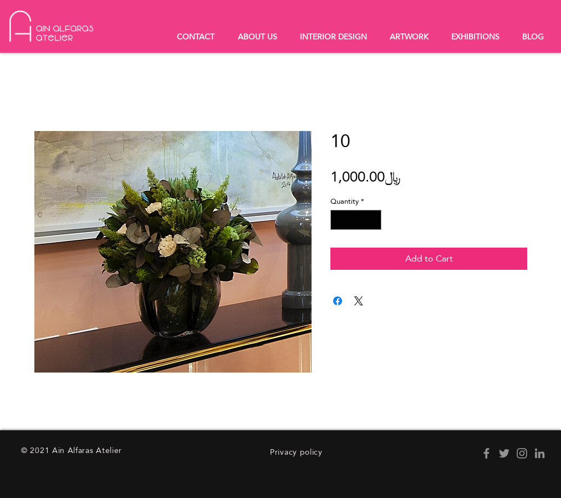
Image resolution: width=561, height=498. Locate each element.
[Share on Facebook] (337, 301)
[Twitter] (504, 453)
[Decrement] (338, 219)
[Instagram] (522, 453)
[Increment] (373, 219)
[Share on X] (358, 301)
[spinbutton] (356, 219)
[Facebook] (486, 453)
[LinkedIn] (540, 453)
